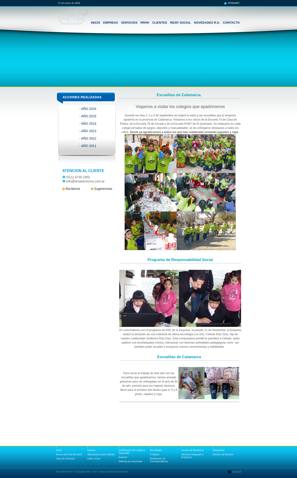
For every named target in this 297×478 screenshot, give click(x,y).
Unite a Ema (93, 458)
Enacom (123, 457)
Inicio (58, 450)
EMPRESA (110, 22)
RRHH (144, 22)
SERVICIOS (129, 22)
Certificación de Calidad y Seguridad (132, 451)
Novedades (156, 450)
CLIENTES (159, 22)
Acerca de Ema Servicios (69, 454)
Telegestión (219, 450)
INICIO (95, 22)
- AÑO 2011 (87, 146)
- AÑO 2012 (87, 138)
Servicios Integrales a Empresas (192, 456)
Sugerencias (103, 189)
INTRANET (234, 3)
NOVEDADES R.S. (207, 22)
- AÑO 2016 (87, 109)
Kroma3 (236, 471)
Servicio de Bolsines (223, 454)
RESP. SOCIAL (180, 22)
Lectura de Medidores (192, 450)
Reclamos (73, 189)
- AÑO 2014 (87, 123)
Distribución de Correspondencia (159, 460)
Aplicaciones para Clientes (101, 454)
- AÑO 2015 (87, 116)
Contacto (154, 454)
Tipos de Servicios (65, 458)
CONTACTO (231, 22)
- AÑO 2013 (87, 131)
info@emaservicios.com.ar (85, 181)
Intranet (91, 450)
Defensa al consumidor (130, 461)
